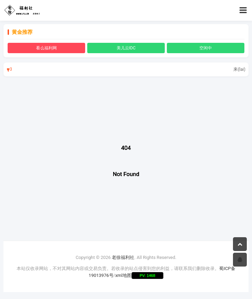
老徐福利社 (123, 257)
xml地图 (123, 275)
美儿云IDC (126, 48)
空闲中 (205, 48)
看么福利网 (46, 48)
